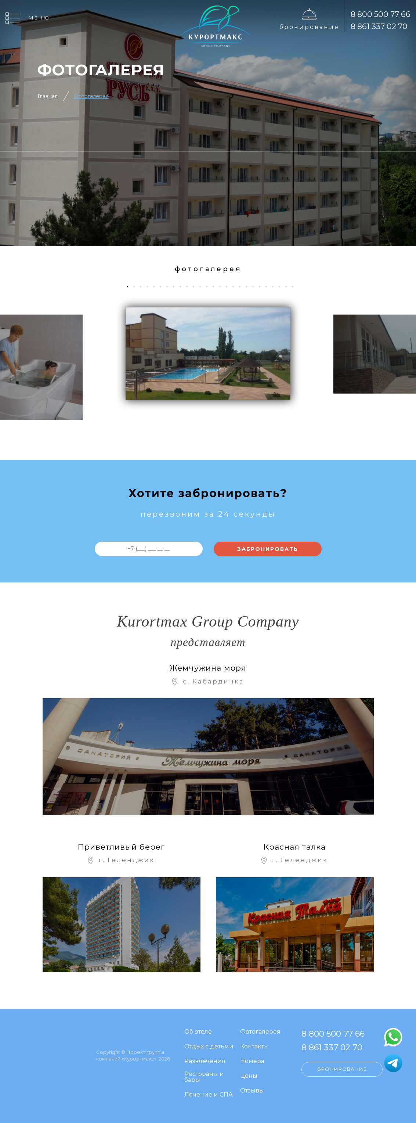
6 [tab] (163, 286)
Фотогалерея (91, 96)
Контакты (254, 1047)
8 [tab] (176, 286)
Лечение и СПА (208, 1095)
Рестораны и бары (204, 1077)
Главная (47, 96)
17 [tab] (236, 286)
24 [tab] (282, 286)
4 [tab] (150, 286)
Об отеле (198, 1032)
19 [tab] (249, 286)
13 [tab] (209, 286)
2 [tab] (136, 286)
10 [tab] (189, 286)
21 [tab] (262, 286)
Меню (39, 18)
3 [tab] (143, 286)
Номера (252, 1061)
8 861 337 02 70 (379, 26)
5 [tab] (156, 286)
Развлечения (204, 1061)
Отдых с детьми (209, 1047)
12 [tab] (203, 286)
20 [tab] (255, 286)
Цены (248, 1076)
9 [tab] (183, 286)
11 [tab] (196, 286)
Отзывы (252, 1091)
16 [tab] (229, 286)
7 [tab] (170, 286)
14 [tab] (216, 286)
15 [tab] (222, 286)
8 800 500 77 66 (380, 14)
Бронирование (309, 27)
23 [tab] (275, 286)
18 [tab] (242, 286)
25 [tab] (288, 286)
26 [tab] (295, 286)
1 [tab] (129, 286)
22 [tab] (269, 286)
